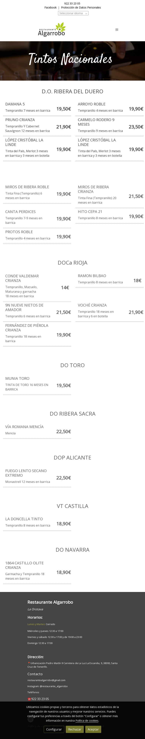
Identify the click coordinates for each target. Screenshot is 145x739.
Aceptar (93, 729)
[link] (51, 29)
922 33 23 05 (72, 3)
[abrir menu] (117, 29)
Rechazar (74, 729)
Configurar (54, 729)
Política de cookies (86, 720)
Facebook (50, 7)
